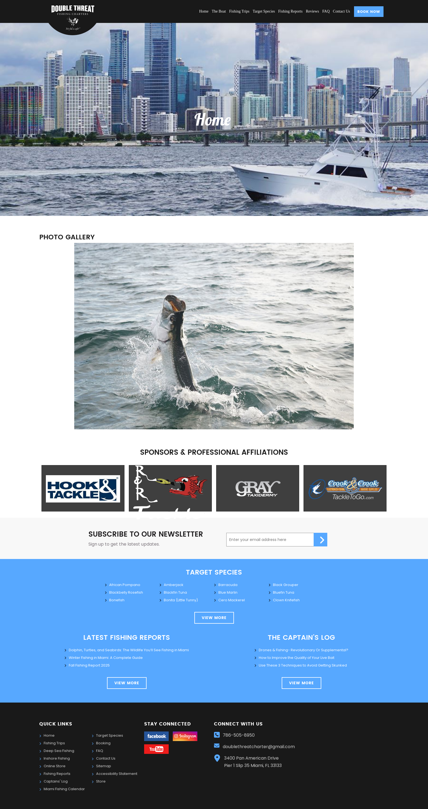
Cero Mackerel (231, 600)
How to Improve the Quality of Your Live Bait (296, 657)
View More (126, 683)
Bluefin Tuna (283, 592)
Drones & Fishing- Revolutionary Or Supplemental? (303, 650)
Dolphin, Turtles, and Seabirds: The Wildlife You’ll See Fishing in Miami (129, 650)
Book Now (368, 12)
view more (214, 618)
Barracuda (227, 584)
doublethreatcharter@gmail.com (259, 746)
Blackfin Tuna (175, 592)
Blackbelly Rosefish (126, 592)
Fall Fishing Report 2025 (89, 665)
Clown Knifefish (286, 600)
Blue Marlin (227, 592)
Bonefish (116, 600)
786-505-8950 (239, 735)
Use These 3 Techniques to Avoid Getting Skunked (303, 665)
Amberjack (173, 584)
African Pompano (124, 584)
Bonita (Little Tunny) (181, 600)
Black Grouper (285, 584)
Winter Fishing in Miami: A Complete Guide (106, 657)
